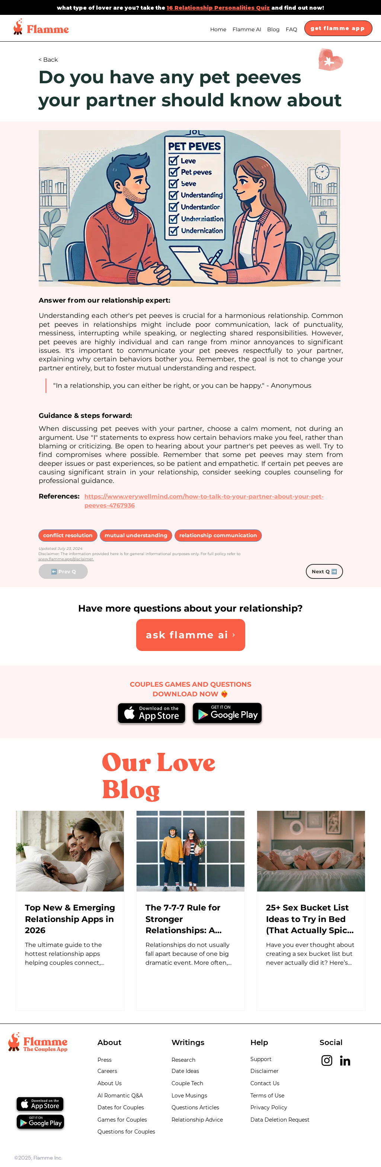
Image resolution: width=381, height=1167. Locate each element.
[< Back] (62, 60)
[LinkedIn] (345, 1060)
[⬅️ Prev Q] (63, 571)
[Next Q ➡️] (324, 571)
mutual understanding (135, 535)
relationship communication (218, 535)
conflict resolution (68, 535)
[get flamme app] (338, 28)
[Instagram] (327, 1060)
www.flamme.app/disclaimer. (66, 559)
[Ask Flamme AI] (190, 635)
